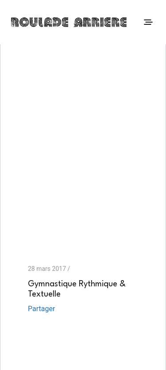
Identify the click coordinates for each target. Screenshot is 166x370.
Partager (41, 308)
